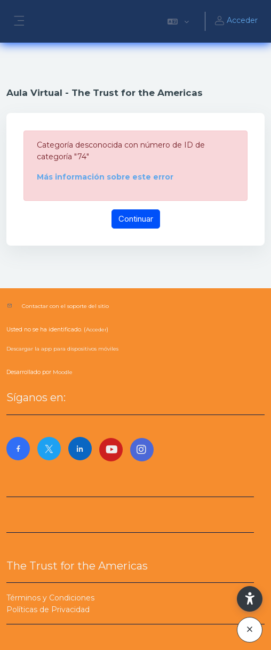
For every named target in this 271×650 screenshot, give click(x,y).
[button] (178, 21)
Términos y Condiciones (50, 598)
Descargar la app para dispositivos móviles (62, 348)
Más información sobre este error (105, 177)
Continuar (135, 219)
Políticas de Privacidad (48, 609)
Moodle (63, 372)
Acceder (236, 21)
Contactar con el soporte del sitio (65, 306)
